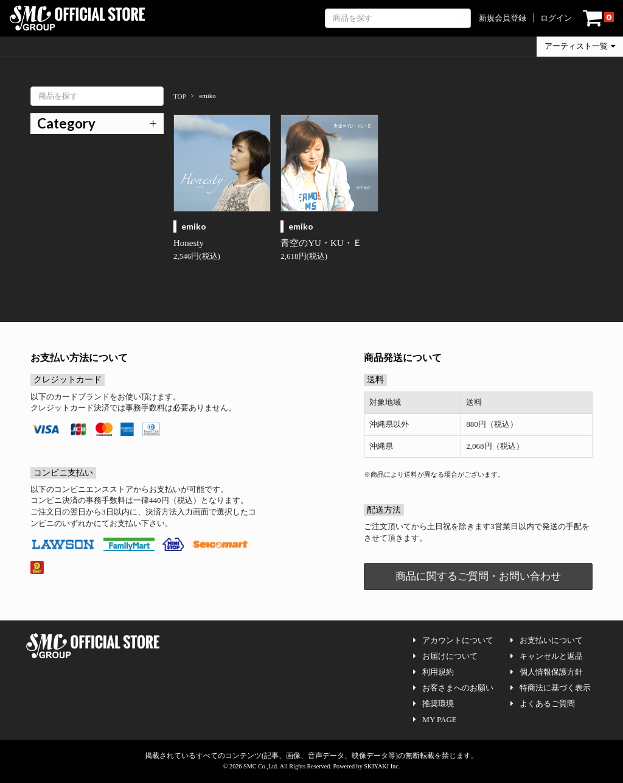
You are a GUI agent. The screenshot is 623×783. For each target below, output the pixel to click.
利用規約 (433, 671)
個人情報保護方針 (546, 671)
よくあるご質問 (542, 703)
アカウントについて (453, 640)
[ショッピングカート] (598, 18)
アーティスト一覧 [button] (580, 46)
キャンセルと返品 (546, 656)
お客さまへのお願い (453, 687)
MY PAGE (434, 719)
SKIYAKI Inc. (382, 766)
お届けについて (445, 656)
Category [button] (66, 123)
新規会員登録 (502, 18)
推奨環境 (433, 703)
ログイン (556, 18)
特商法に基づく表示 (550, 687)
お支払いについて (546, 640)
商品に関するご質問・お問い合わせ (478, 576)
